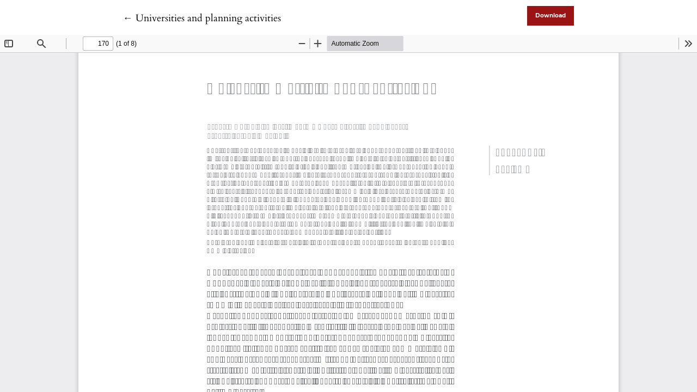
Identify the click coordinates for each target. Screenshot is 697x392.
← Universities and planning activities (202, 18)
